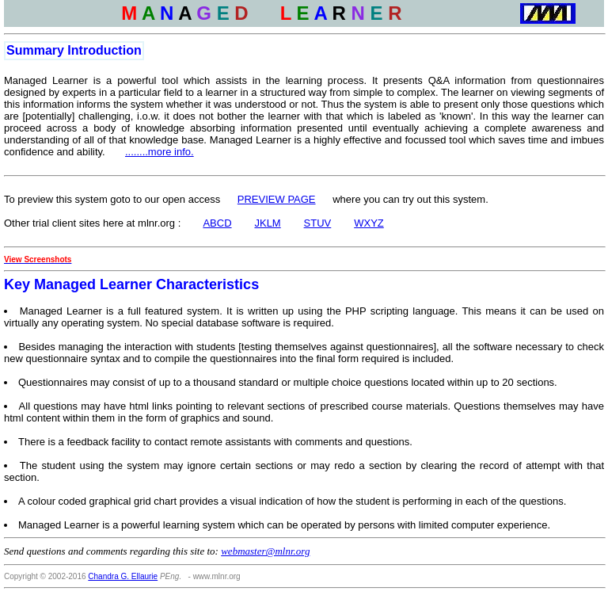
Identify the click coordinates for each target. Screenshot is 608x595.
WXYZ (369, 223)
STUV (318, 223)
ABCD (217, 223)
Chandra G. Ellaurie (123, 576)
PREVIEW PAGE (277, 199)
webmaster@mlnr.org (265, 551)
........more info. (159, 152)
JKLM (267, 223)
